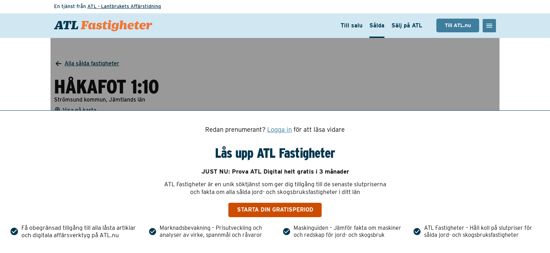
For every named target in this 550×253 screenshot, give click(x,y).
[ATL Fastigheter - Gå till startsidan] (103, 25)
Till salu (351, 25)
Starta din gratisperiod (275, 209)
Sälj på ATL (406, 25)
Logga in (279, 129)
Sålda (376, 25)
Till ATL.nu (458, 25)
